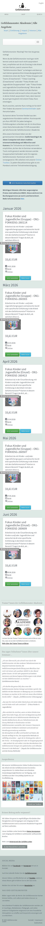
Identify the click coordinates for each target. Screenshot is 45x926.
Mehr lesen (25, 278)
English (41, 3)
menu (6, 14)
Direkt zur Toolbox (34, 804)
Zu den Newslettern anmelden (15, 847)
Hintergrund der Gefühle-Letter (20, 841)
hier (22, 198)
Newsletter (29, 885)
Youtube (32, 878)
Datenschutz (38, 923)
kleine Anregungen (33, 831)
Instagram (27, 866)
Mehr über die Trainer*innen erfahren (15, 643)
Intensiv (32, 30)
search (39, 14)
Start (6, 30)
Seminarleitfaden (29, 108)
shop (23, 14)
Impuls (24, 30)
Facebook (16, 866)
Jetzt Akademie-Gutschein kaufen (22, 183)
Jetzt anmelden (12, 278)
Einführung (15, 30)
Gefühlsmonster (22, 6)
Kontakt (30, 920)
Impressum (38, 920)
